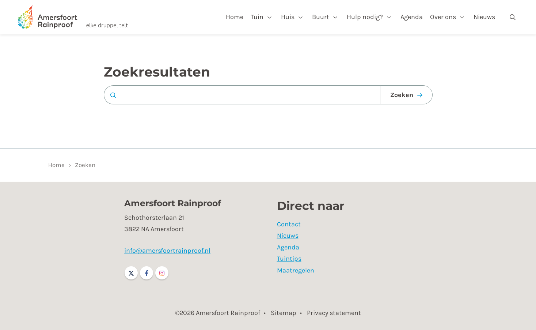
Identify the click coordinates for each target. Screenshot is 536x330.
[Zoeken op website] (242, 94)
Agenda (411, 17)
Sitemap (283, 313)
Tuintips (289, 259)
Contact (289, 224)
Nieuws (484, 17)
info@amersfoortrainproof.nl (167, 250)
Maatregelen (295, 270)
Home (234, 17)
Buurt (320, 17)
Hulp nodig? (365, 17)
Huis (287, 17)
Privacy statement (334, 313)
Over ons (443, 17)
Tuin (257, 17)
